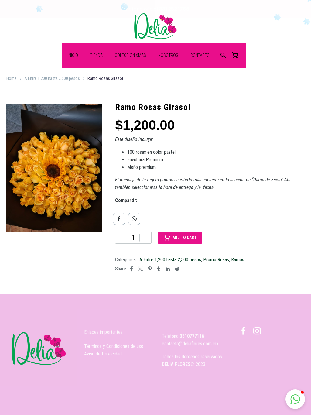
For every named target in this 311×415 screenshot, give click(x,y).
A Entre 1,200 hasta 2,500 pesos (52, 78)
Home (11, 78)
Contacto (200, 55)
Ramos (237, 259)
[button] (295, 399)
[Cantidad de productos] (133, 237)
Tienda (96, 55)
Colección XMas (130, 55)
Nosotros (168, 55)
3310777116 (192, 347)
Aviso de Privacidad (103, 358)
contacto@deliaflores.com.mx (190, 355)
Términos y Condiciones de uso (113, 351)
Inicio (73, 55)
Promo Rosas (216, 259)
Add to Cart (180, 237)
